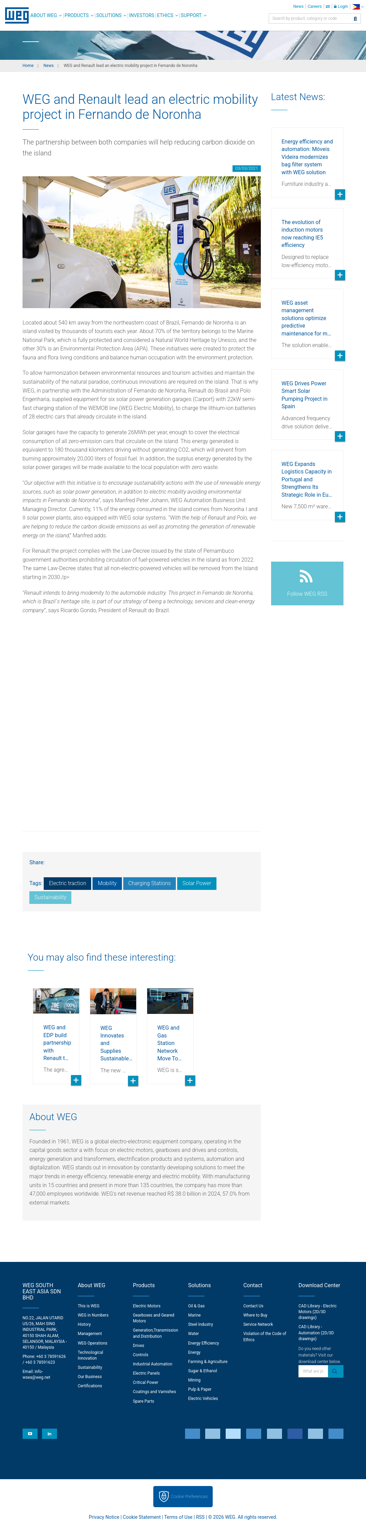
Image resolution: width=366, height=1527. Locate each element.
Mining (194, 1380)
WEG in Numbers (93, 1315)
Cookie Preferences (189, 1496)
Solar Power (196, 883)
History (84, 1324)
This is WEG (89, 1306)
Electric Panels (146, 1373)
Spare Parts (143, 1401)
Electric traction (67, 883)
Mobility (107, 883)
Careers (315, 6)
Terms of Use (178, 1517)
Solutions (109, 15)
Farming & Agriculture (207, 1361)
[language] (358, 6)
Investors (141, 15)
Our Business (90, 1376)
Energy (194, 1352)
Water (193, 1333)
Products (77, 15)
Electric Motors (146, 1306)
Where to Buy (255, 1315)
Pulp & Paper (199, 1389)
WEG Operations (93, 1343)
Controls (140, 1354)
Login (341, 6)
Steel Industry (200, 1324)
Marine (194, 1315)
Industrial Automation (152, 1364)
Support (191, 15)
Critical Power (145, 1382)
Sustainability (50, 897)
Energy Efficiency (203, 1343)
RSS (200, 1517)
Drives (138, 1345)
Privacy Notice (104, 1517)
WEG (14, 15)
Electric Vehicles (203, 1398)
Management (90, 1333)
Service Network (258, 1324)
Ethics (165, 15)
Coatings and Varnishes (154, 1391)
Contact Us (253, 1306)
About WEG (43, 15)
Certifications (90, 1386)
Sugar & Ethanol (202, 1370)
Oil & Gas (196, 1306)
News (298, 6)
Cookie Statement (142, 1517)
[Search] (355, 19)
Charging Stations (149, 883)
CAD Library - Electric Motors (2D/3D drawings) (317, 1312)
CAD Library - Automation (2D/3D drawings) (316, 1332)
